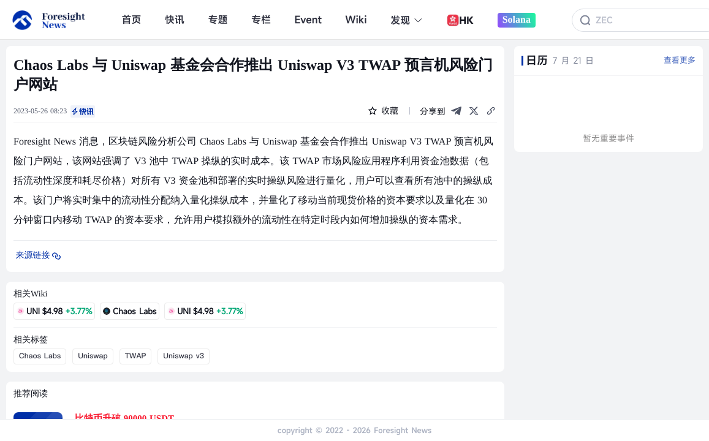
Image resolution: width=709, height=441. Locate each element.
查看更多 (680, 60)
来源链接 (39, 256)
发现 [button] (406, 20)
